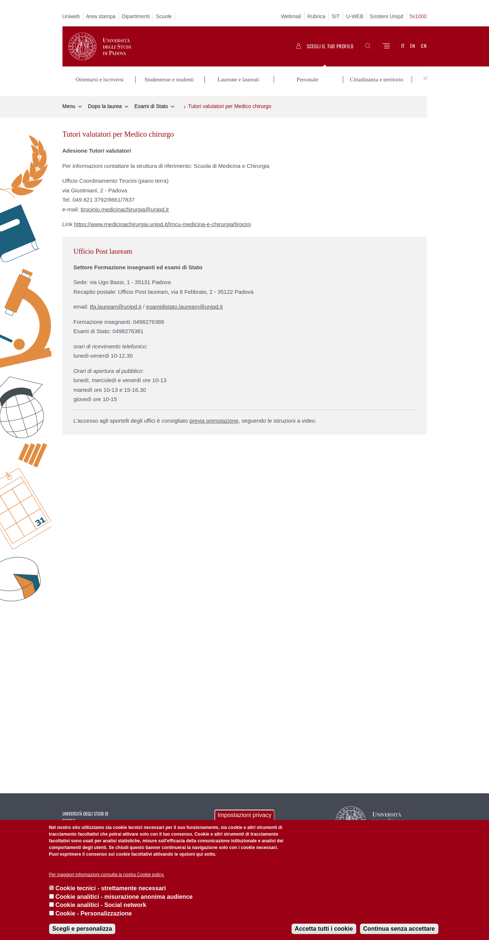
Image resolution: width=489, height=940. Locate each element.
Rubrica (316, 16)
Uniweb (71, 16)
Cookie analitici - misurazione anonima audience (124, 897)
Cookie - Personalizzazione (93, 913)
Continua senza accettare (399, 929)
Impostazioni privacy (244, 815)
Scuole (164, 16)
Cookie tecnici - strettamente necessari (110, 888)
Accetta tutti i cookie (324, 929)
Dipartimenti (136, 16)
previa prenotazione (213, 420)
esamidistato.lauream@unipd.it (184, 306)
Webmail (291, 16)
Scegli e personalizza (82, 929)
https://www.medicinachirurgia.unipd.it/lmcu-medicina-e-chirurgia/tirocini (162, 224)
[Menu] (386, 46)
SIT (336, 16)
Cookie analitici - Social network (101, 905)
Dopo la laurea (105, 106)
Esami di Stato (151, 106)
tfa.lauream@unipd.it (116, 306)
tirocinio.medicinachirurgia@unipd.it (125, 209)
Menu (68, 106)
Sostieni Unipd (386, 16)
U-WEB (355, 16)
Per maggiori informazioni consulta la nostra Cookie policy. (107, 874)
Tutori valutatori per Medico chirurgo (229, 106)
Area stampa (100, 16)
